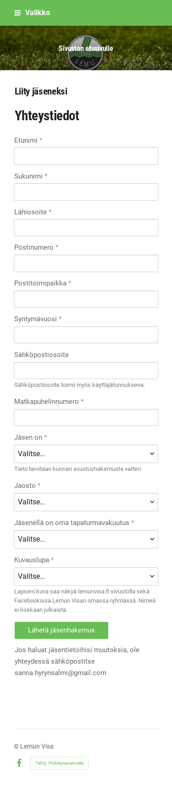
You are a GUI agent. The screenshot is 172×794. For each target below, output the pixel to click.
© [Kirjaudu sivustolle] (17, 746)
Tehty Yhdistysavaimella (59, 763)
